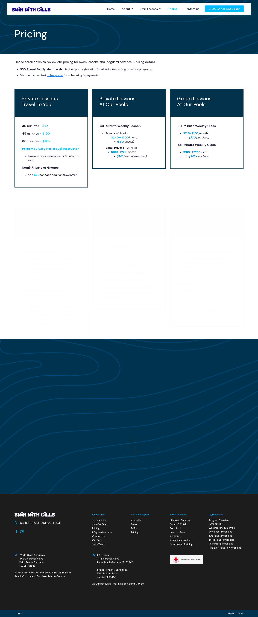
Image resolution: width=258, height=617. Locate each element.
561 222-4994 (50, 523)
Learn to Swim (177, 532)
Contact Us (191, 9)
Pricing (172, 9)
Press (134, 524)
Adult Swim (176, 536)
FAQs (134, 528)
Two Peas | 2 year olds (220, 535)
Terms (240, 613)
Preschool (175, 528)
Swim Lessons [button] (149, 9)
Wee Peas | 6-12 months (222, 527)
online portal (55, 75)
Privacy (230, 613)
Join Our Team (100, 524)
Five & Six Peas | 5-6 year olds (225, 547)
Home (111, 9)
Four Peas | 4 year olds (221, 543)
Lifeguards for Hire (102, 532)
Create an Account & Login (224, 8)
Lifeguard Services (180, 520)
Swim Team (98, 544)
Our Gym (97, 540)
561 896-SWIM (29, 523)
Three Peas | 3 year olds (221, 539)
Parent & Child (178, 524)
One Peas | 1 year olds (220, 531)
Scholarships (99, 520)
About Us (136, 520)
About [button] (126, 9)
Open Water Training (181, 544)
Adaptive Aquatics (180, 540)
